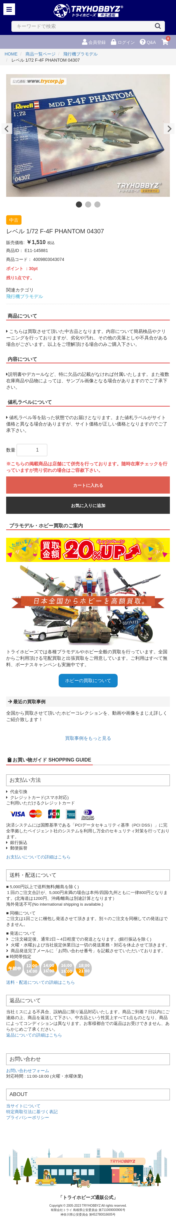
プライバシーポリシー (27, 1117)
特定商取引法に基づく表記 (32, 1112)
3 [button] (97, 204)
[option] (88, 135)
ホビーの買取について (88, 680)
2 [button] (88, 204)
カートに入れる (88, 485)
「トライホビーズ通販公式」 (88, 1197)
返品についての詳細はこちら (34, 1035)
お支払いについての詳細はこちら (38, 857)
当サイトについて (23, 1106)
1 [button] (79, 204)
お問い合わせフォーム (27, 1070)
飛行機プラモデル (24, 296)
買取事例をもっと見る (88, 738)
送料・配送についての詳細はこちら (40, 982)
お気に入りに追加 (88, 505)
